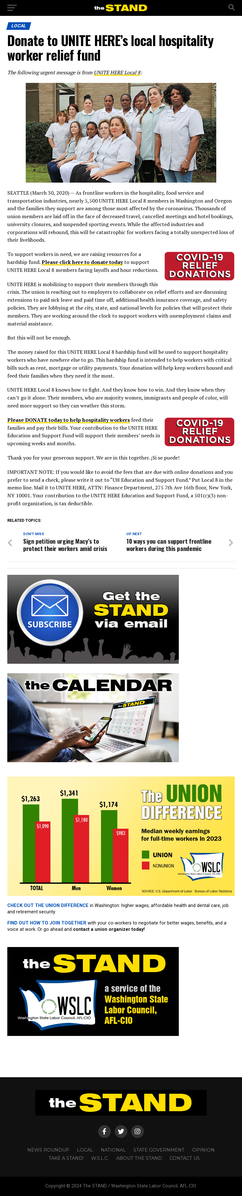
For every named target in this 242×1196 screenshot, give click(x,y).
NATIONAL (113, 1150)
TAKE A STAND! (66, 1158)
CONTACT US (185, 1158)
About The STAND (139, 1158)
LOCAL (85, 1150)
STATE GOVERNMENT (159, 1150)
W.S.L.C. (100, 1158)
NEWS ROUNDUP (48, 1150)
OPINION (203, 1150)
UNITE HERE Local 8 (117, 72)
